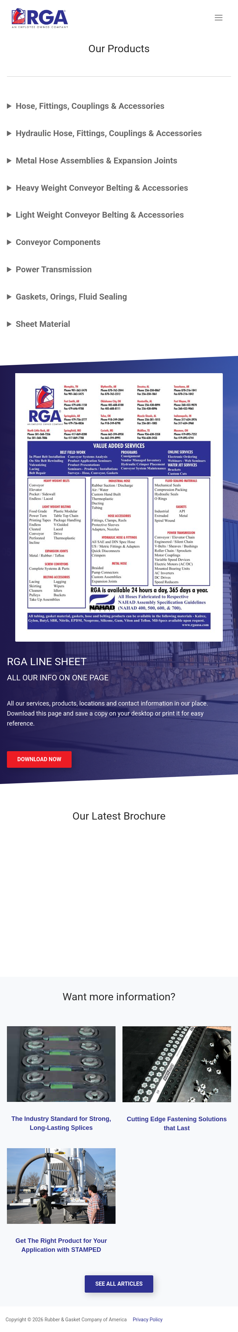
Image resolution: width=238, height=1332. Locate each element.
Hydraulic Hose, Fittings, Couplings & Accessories (109, 133)
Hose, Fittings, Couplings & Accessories (90, 106)
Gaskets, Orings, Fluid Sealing (71, 297)
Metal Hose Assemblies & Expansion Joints (96, 161)
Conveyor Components (58, 242)
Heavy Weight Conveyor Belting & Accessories (102, 188)
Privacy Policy (145, 1319)
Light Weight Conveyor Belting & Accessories (100, 215)
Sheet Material (43, 324)
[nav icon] (219, 18)
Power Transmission (54, 269)
